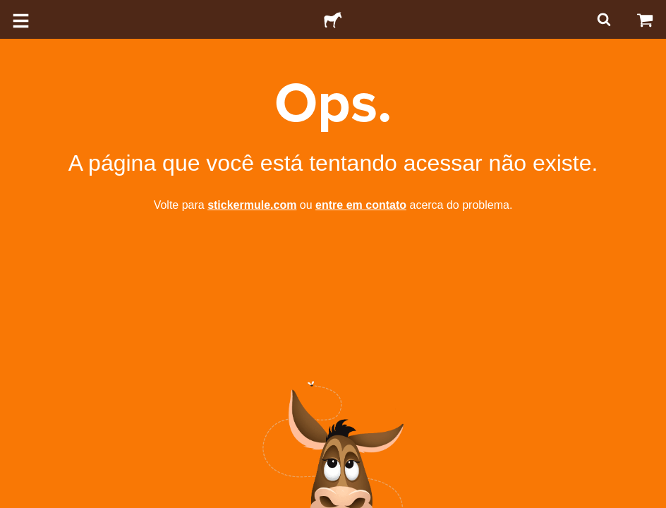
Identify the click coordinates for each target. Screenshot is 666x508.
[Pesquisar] (602, 19)
